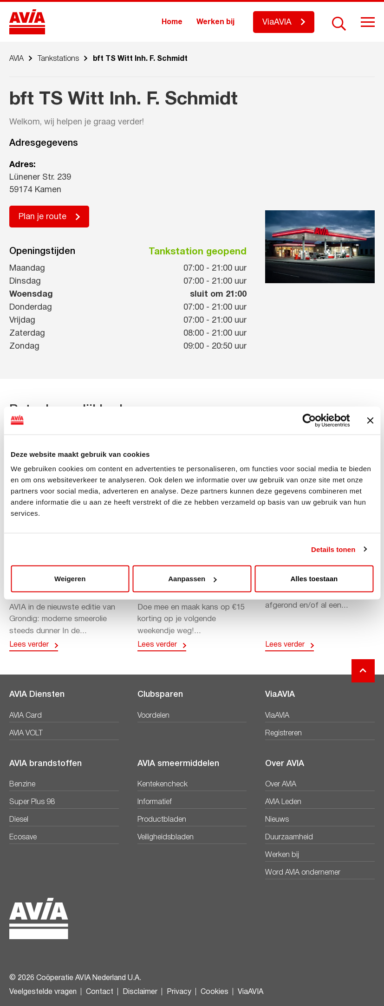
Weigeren (69, 579)
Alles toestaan (314, 579)
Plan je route (42, 217)
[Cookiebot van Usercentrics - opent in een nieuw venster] (309, 420)
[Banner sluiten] (370, 420)
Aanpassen (192, 579)
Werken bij (215, 22)
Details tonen (333, 549)
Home (172, 22)
